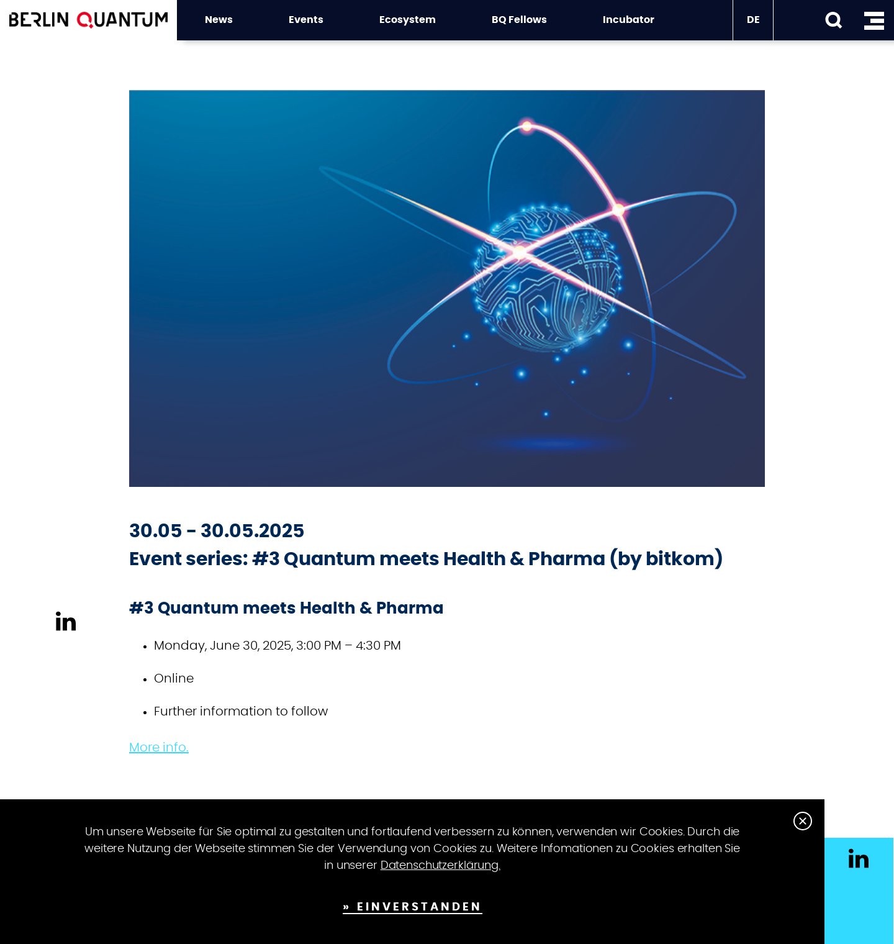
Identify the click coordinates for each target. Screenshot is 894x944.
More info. (159, 748)
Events (306, 20)
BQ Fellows (519, 20)
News (219, 20)
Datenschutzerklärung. (440, 865)
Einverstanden (419, 907)
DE (753, 20)
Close (802, 821)
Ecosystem (407, 20)
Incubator (628, 20)
